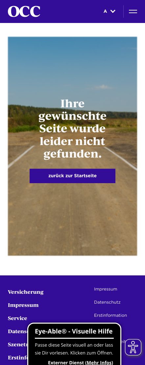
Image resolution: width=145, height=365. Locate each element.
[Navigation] (133, 11)
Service (17, 318)
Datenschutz (24, 331)
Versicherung (26, 291)
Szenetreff (21, 344)
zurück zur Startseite (72, 176)
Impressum (23, 305)
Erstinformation (110, 315)
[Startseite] (24, 11)
